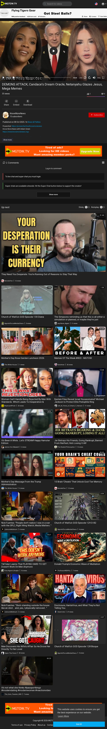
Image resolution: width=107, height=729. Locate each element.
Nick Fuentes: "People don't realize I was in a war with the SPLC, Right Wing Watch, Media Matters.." (26, 524)
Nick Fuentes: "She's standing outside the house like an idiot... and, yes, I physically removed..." (25, 606)
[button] (96, 4)
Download (30, 102)
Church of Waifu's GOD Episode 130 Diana (22, 316)
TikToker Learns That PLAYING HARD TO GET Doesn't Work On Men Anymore (24, 565)
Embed (18, 102)
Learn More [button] (63, 716)
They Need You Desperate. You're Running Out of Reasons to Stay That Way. (39, 274)
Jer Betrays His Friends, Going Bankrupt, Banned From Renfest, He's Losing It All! (78, 441)
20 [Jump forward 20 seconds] (89, 77)
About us (41, 725)
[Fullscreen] (103, 77)
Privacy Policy (30, 725)
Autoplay (95, 207)
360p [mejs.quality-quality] (99, 78)
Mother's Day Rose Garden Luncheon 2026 (22, 358)
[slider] (42, 77)
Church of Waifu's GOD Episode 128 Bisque (76, 646)
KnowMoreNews (18, 113)
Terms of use (17, 725)
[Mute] (94, 77)
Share (7, 102)
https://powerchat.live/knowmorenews (27, 126)
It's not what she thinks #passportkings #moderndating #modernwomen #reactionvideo (26, 689)
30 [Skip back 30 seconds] (85, 77)
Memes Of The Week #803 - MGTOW (73, 358)
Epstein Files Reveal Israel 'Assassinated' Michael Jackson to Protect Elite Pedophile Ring (79, 400)
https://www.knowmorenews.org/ (16, 132)
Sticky (81, 207)
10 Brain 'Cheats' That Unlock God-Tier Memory (78, 481)
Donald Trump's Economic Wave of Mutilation (77, 564)
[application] (53, 51)
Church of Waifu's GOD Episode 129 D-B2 (75, 522)
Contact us (51, 725)
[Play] (3, 77)
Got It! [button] (79, 724)
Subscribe (97, 115)
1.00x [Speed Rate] (81, 78)
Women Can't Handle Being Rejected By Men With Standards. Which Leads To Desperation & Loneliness (26, 402)
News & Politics (34, 122)
